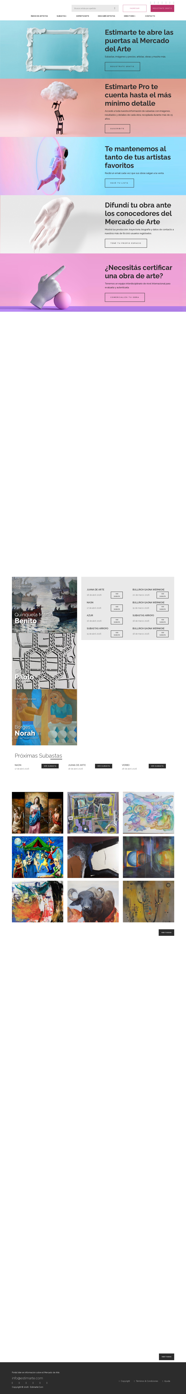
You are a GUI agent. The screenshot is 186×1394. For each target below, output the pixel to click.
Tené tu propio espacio (126, 243)
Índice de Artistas (39, 16)
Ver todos (166, 932)
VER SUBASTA (117, 595)
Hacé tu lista (120, 183)
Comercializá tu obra (125, 297)
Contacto (150, 16)
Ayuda (166, 1381)
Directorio (130, 16)
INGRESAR (135, 8)
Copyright (124, 1381)
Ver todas (166, 1357)
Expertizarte (82, 16)
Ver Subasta (50, 766)
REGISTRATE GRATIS (162, 8)
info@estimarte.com (27, 1378)
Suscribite (118, 129)
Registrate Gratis (123, 66)
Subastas (62, 16)
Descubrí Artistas (106, 16)
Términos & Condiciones (146, 1381)
